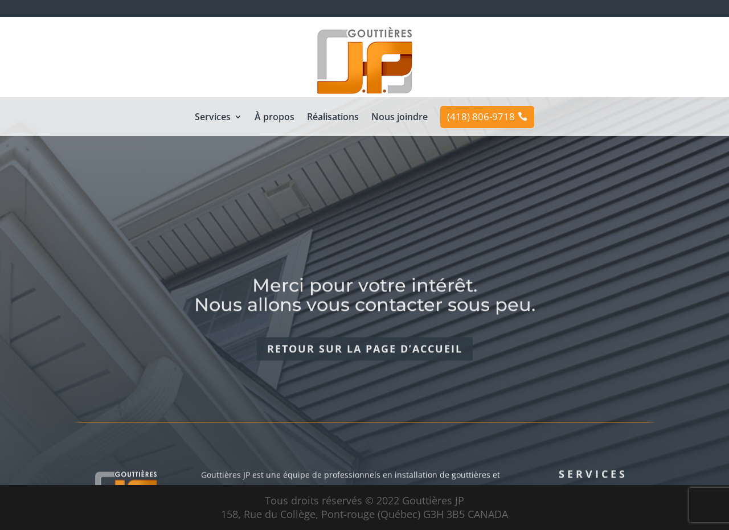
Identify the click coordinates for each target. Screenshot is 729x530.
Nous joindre (399, 118)
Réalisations (333, 118)
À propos (274, 118)
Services (213, 118)
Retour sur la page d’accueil (364, 367)
